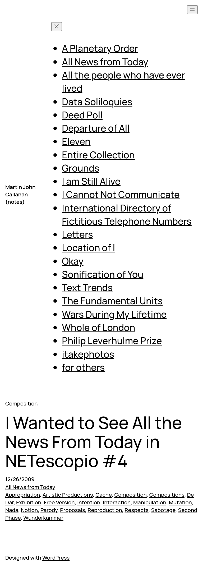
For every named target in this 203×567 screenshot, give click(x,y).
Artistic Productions (68, 494)
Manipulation (149, 502)
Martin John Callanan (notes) (20, 194)
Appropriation (22, 494)
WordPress (56, 557)
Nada (11, 510)
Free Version (59, 502)
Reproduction (104, 510)
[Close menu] (56, 26)
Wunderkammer (43, 517)
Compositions (166, 494)
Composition (130, 494)
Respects (137, 510)
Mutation (180, 502)
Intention (88, 502)
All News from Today (30, 487)
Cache (103, 494)
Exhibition (28, 502)
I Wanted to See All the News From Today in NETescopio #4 (93, 441)
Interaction (117, 502)
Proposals (72, 510)
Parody (49, 510)
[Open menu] (192, 9)
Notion (29, 510)
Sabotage (163, 510)
